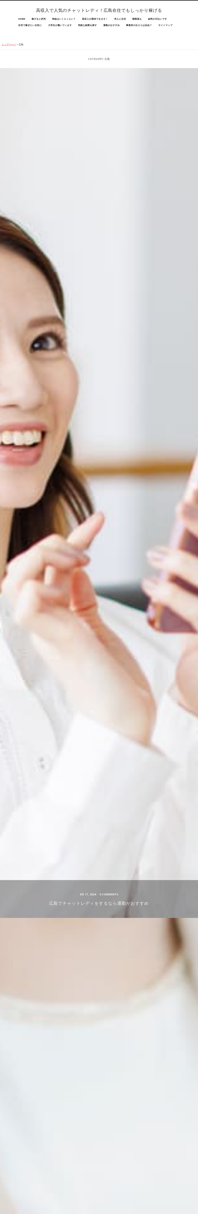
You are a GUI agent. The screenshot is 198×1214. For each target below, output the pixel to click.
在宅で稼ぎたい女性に (30, 25)
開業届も (137, 18)
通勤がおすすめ (111, 25)
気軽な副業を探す (87, 25)
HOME (21, 18)
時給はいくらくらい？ (64, 18)
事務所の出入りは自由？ (139, 25)
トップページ (9, 44)
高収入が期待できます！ (95, 18)
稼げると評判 (39, 18)
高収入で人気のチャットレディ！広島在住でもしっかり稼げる (99, 10)
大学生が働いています (60, 25)
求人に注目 (120, 18)
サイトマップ (165, 25)
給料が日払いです (157, 18)
